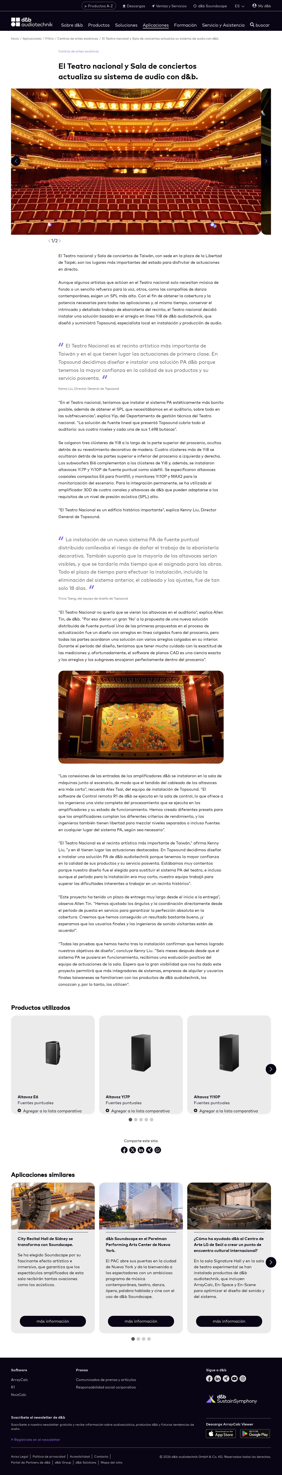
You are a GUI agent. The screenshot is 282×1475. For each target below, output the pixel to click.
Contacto (101, 1456)
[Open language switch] (240, 6)
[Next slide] (271, 1069)
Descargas (133, 6)
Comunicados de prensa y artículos (106, 1379)
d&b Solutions (86, 1462)
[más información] (53, 1206)
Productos (99, 25)
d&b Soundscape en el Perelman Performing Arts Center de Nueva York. (138, 1244)
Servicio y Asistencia (223, 25)
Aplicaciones (156, 25)
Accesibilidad (80, 1456)
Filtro (49, 38)
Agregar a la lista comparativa (50, 1110)
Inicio (15, 38)
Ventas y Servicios (169, 6)
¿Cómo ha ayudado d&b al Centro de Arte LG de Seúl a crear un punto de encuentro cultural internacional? (229, 1244)
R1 (13, 1387)
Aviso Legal (19, 1456)
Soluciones (126, 25)
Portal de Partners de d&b (30, 1462)
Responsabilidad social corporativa (106, 1387)
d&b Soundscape (210, 6)
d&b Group (63, 1462)
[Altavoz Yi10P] (229, 1053)
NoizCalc (18, 1394)
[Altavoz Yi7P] (141, 1053)
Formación (185, 25)
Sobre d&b (72, 25)
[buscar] (260, 25)
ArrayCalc (19, 1379)
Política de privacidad (49, 1456)
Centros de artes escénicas (78, 38)
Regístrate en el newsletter (35, 1439)
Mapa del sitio (111, 1462)
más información (53, 1321)
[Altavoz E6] (53, 1053)
